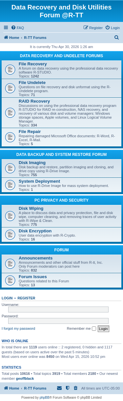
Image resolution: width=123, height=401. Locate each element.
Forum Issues (33, 276)
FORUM (61, 250)
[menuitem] (17, 28)
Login (7, 298)
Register (26, 298)
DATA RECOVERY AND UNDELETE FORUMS (61, 56)
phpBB (45, 397)
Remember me (81, 328)
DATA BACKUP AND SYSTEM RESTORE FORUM (61, 154)
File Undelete (32, 82)
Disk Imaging (32, 162)
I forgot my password (18, 328)
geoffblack (25, 378)
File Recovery (33, 63)
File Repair (30, 131)
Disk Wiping (31, 208)
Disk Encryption (35, 230)
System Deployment (39, 181)
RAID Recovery (34, 101)
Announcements (35, 258)
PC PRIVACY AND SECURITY (61, 200)
